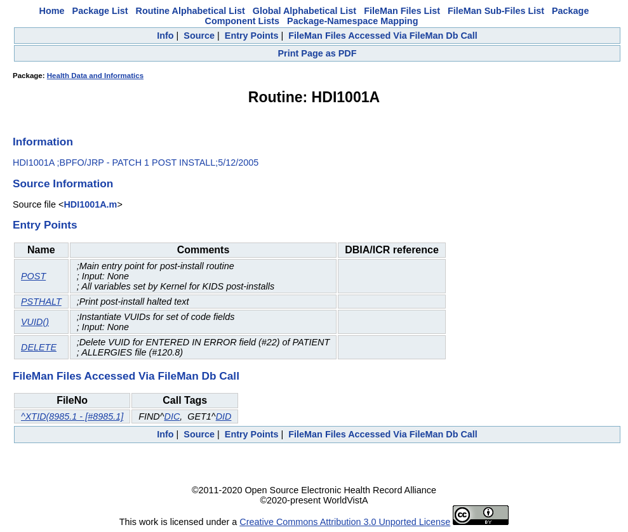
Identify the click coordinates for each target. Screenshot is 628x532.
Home (52, 11)
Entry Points (252, 35)
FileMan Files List (402, 11)
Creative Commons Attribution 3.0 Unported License (344, 522)
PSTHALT (41, 301)
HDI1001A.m (90, 204)
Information (43, 141)
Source (199, 35)
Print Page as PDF (317, 53)
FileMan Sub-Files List (496, 11)
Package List (100, 11)
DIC (172, 416)
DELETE (39, 347)
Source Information (63, 183)
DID (224, 416)
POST (33, 276)
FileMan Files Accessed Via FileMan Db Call (383, 35)
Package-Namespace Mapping (352, 21)
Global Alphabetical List (304, 11)
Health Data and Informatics (95, 75)
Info (165, 35)
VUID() (35, 322)
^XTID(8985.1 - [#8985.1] (72, 416)
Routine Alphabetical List (190, 11)
